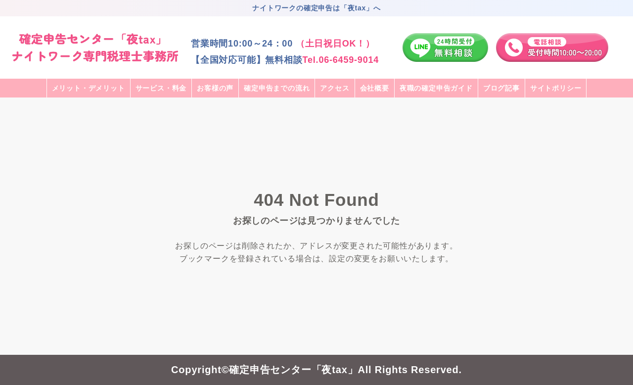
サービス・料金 (161, 88)
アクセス (334, 88)
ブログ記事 (501, 88)
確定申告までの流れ (277, 88)
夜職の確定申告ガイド (436, 88)
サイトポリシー (556, 88)
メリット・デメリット (88, 88)
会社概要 (374, 88)
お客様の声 (215, 88)
